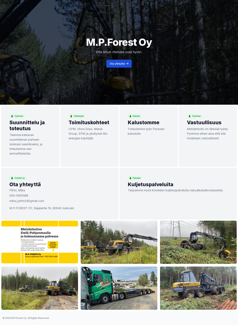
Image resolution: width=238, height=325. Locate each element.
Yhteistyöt (77, 116)
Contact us (17, 178)
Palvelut (134, 178)
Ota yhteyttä (119, 63)
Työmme (16, 116)
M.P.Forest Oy (19, 318)
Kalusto (134, 116)
